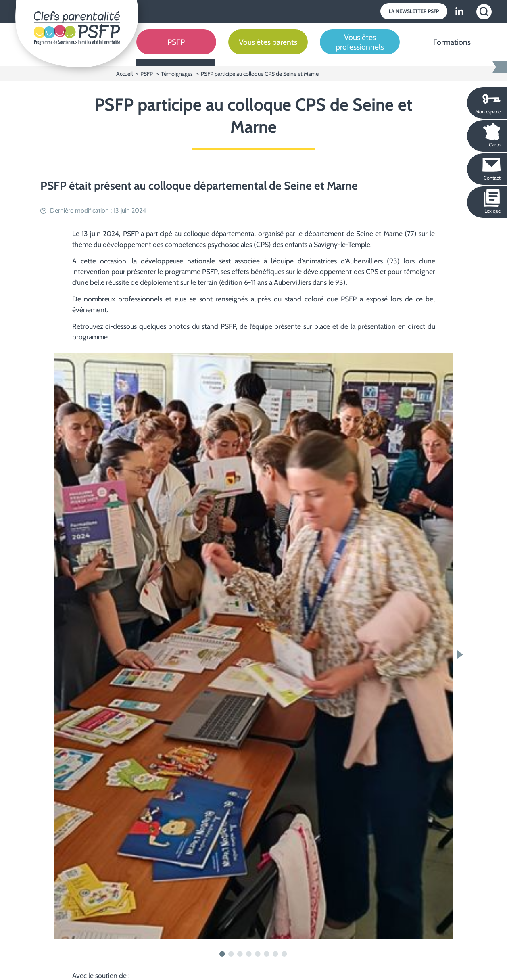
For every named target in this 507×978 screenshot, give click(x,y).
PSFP (146, 73)
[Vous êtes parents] (268, 48)
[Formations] (452, 48)
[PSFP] (176, 48)
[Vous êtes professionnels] (360, 48)
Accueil (125, 73)
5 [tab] (258, 954)
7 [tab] (276, 954)
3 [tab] (240, 954)
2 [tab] (231, 954)
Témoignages (177, 73)
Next (462, 655)
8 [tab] (285, 954)
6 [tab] (267, 954)
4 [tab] (249, 954)
